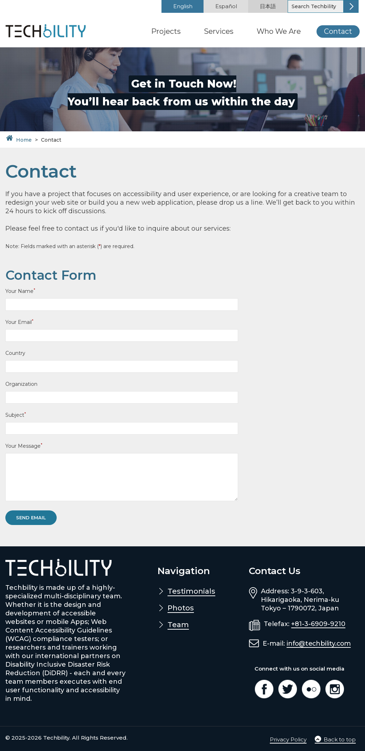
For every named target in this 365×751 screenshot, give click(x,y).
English (182, 6)
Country (15, 353)
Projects (166, 31)
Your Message (23, 445)
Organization (21, 384)
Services (218, 31)
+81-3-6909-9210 (318, 624)
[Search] (316, 6)
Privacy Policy (288, 739)
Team (178, 624)
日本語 (268, 6)
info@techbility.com (320, 643)
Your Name (20, 291)
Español (226, 6)
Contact (338, 31)
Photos (181, 608)
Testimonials (191, 591)
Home (24, 140)
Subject (15, 414)
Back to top (335, 739)
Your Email (19, 322)
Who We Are (279, 31)
